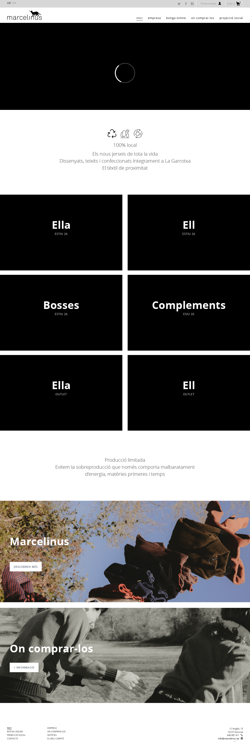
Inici (9, 728)
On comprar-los (56, 731)
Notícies (52, 735)
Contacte (12, 738)
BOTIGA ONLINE (15, 731)
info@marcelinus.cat (228, 738)
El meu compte (211, 3)
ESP (14, 3)
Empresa (52, 728)
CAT (9, 3)
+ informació (24, 667)
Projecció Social (16, 735)
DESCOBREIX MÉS (26, 566)
